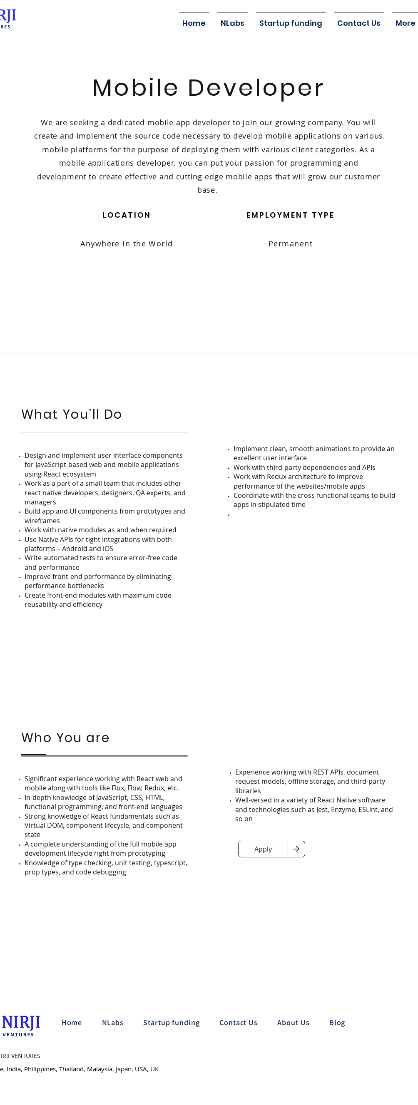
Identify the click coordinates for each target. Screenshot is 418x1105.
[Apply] (263, 849)
